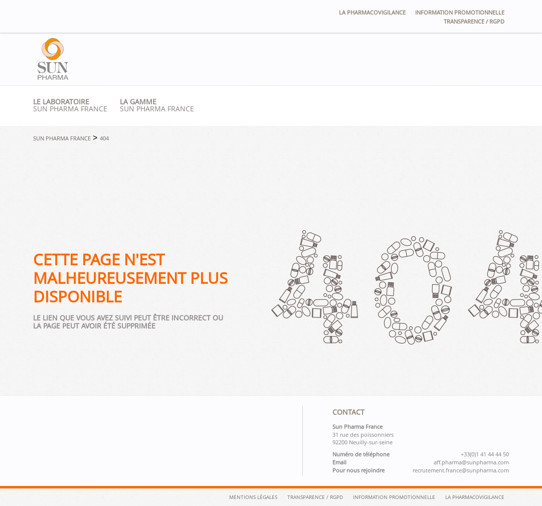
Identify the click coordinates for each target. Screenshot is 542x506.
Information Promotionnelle (394, 496)
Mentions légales (253, 496)
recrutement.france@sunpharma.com (461, 470)
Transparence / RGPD (474, 21)
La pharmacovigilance (372, 12)
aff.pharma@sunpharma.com (471, 462)
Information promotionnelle (459, 12)
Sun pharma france (70, 105)
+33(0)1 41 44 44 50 (485, 454)
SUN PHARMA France (157, 105)
